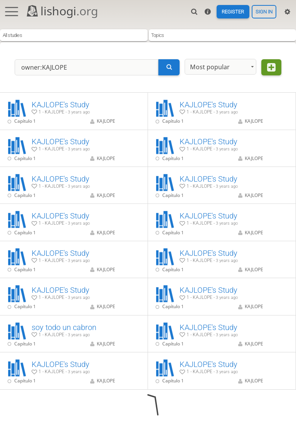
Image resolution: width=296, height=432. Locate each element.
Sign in (264, 12)
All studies (12, 35)
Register (233, 12)
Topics (157, 35)
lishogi (62, 11)
